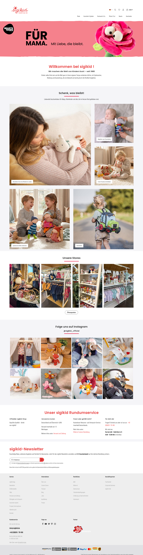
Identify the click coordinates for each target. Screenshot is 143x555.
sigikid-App (12, 482)
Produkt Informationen (15, 506)
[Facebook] (43, 524)
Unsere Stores (44, 485)
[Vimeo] (49, 524)
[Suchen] (115, 10)
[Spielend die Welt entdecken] (39, 219)
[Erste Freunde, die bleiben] (114, 165)
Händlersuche (12, 509)
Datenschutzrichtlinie (42, 467)
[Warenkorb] (129, 10)
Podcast (43, 489)
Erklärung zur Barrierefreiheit (80, 496)
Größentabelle (12, 489)
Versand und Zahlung (59, 433)
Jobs (42, 496)
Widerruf (75, 485)
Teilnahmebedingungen (79, 492)
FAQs (10, 492)
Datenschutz (76, 489)
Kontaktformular (22, 542)
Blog (42, 492)
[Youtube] (46, 524)
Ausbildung (44, 499)
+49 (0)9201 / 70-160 (16, 532)
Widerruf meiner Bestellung (81, 432)
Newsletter (12, 485)
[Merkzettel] (119, 10)
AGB (44, 463)
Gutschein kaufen (13, 503)
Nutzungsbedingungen (54, 467)
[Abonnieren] (42, 460)
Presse (43, 503)
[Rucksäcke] (103, 219)
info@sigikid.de (14, 528)
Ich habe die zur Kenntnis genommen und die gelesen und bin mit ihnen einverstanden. (37, 463)
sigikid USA (108, 489)
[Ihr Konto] (123, 10)
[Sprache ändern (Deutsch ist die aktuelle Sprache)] (111, 10)
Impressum (76, 499)
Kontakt (11, 513)
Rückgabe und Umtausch (15, 499)
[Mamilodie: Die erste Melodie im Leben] (50, 144)
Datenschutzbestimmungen (23, 463)
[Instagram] (55, 524)
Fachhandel (108, 482)
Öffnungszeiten (71, 312)
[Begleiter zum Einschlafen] (114, 123)
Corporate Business (110, 485)
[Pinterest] (52, 524)
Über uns (43, 482)
